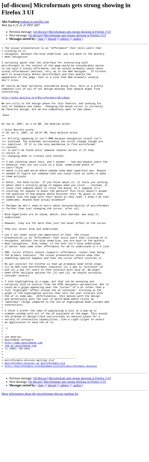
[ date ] (41, 38)
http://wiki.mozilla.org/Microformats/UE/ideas (36, 108)
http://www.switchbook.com (23, 402)
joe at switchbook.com (20, 405)
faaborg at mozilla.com (34, 21)
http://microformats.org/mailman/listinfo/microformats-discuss (51, 430)
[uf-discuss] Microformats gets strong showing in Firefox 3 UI (72, 31)
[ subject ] (64, 38)
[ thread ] (52, 38)
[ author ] (77, 38)
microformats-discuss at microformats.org (35, 426)
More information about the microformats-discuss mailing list (40, 458)
